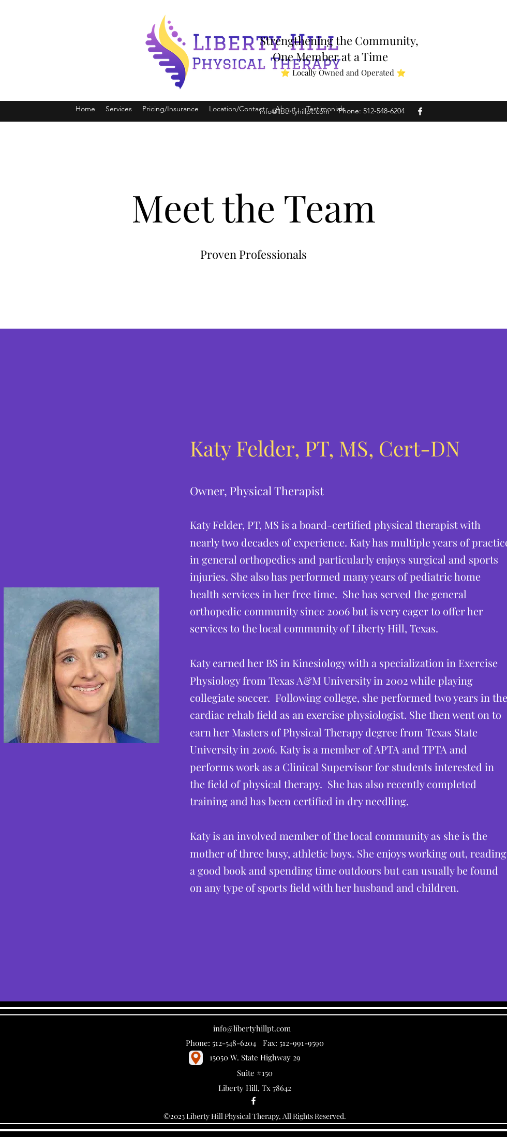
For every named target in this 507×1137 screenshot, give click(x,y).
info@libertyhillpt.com (295, 111)
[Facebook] (420, 111)
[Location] (196, 1058)
